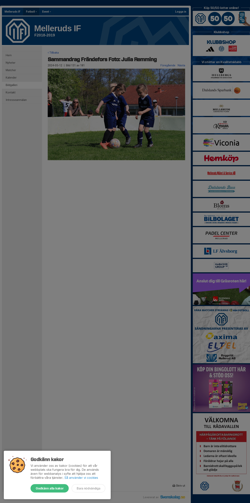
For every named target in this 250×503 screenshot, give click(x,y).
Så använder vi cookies (81, 478)
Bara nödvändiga (88, 488)
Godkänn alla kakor (50, 488)
